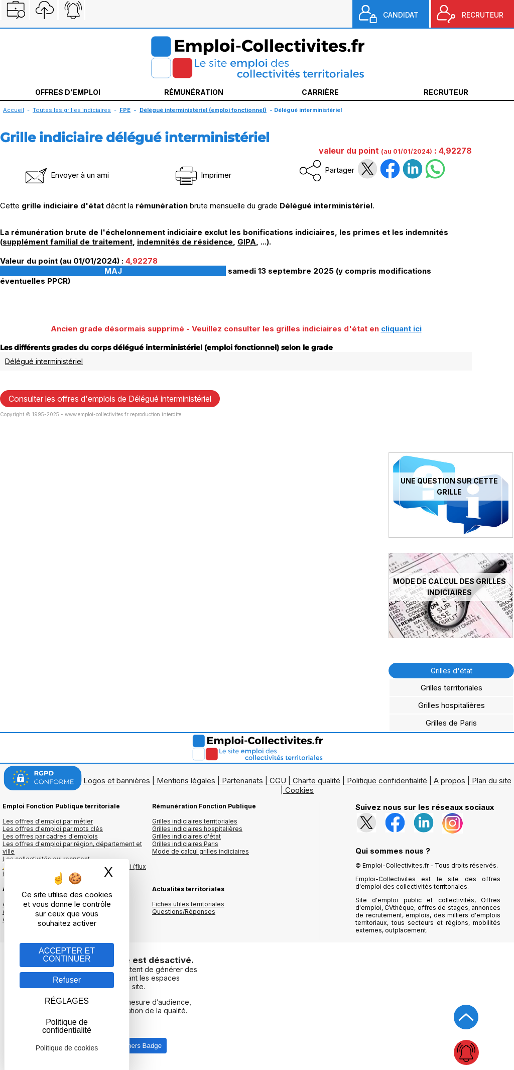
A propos (449, 780)
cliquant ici (401, 328)
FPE (125, 109)
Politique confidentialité (387, 780)
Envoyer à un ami (66, 175)
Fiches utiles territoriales (188, 904)
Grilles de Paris (451, 723)
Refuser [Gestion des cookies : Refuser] (67, 980)
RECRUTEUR (482, 15)
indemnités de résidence (185, 242)
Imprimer (202, 175)
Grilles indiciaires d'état (186, 836)
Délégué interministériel (44, 361)
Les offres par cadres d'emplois (50, 836)
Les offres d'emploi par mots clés (53, 829)
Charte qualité (316, 780)
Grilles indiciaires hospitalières (197, 829)
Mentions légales (186, 780)
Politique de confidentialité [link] (66, 1026)
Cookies (299, 790)
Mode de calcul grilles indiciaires (200, 851)
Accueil (13, 109)
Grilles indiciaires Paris (185, 844)
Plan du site (491, 780)
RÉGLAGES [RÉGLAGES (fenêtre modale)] (67, 1001)
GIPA (246, 242)
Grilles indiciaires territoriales (194, 821)
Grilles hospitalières (451, 705)
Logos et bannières (116, 780)
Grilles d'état (451, 670)
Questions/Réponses (183, 911)
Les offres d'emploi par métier (48, 821)
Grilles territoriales (451, 687)
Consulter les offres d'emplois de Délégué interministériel (110, 399)
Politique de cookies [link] (67, 1048)
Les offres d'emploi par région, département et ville (72, 847)
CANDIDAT (401, 15)
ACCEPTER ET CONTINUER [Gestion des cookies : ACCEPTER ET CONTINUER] (67, 954)
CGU (278, 780)
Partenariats (242, 780)
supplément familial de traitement (68, 242)
